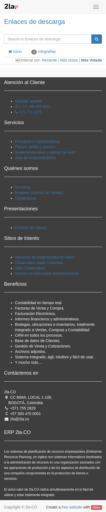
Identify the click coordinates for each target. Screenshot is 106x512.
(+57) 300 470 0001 (34, 106)
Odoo (96, 507)
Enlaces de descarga (34, 21)
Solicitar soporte (28, 101)
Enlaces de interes (30, 228)
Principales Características (37, 141)
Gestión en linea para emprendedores (47, 273)
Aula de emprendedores (35, 158)
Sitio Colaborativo (30, 268)
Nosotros (22, 187)
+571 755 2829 (29, 112)
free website (72, 507)
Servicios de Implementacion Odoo (44, 257)
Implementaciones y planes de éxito (45, 152)
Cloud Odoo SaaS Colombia (39, 262)
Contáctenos (25, 198)
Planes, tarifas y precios (35, 147)
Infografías (43, 51)
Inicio (15, 51)
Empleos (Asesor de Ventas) (39, 193)
